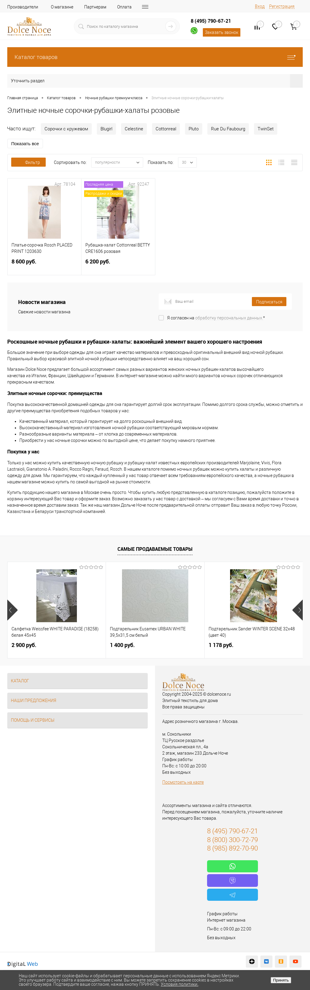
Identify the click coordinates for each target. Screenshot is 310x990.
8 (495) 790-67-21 (211, 21)
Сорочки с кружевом (66, 129)
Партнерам (95, 7)
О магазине (62, 7)
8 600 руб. (44, 265)
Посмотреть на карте (183, 782)
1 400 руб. (122, 645)
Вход (260, 6)
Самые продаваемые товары (155, 549)
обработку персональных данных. (229, 317)
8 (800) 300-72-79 (232, 840)
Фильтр (28, 162)
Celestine (134, 129)
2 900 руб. (24, 645)
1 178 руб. (221, 645)
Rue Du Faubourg (228, 129)
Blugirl (106, 129)
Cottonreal (166, 129)
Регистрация (282, 6)
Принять (281, 980)
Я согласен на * (216, 317)
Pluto (194, 129)
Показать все (25, 143)
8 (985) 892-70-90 (232, 848)
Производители (22, 7)
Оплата (124, 7)
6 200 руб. (118, 265)
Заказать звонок (221, 32)
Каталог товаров (155, 57)
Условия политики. (179, 984)
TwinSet (266, 129)
